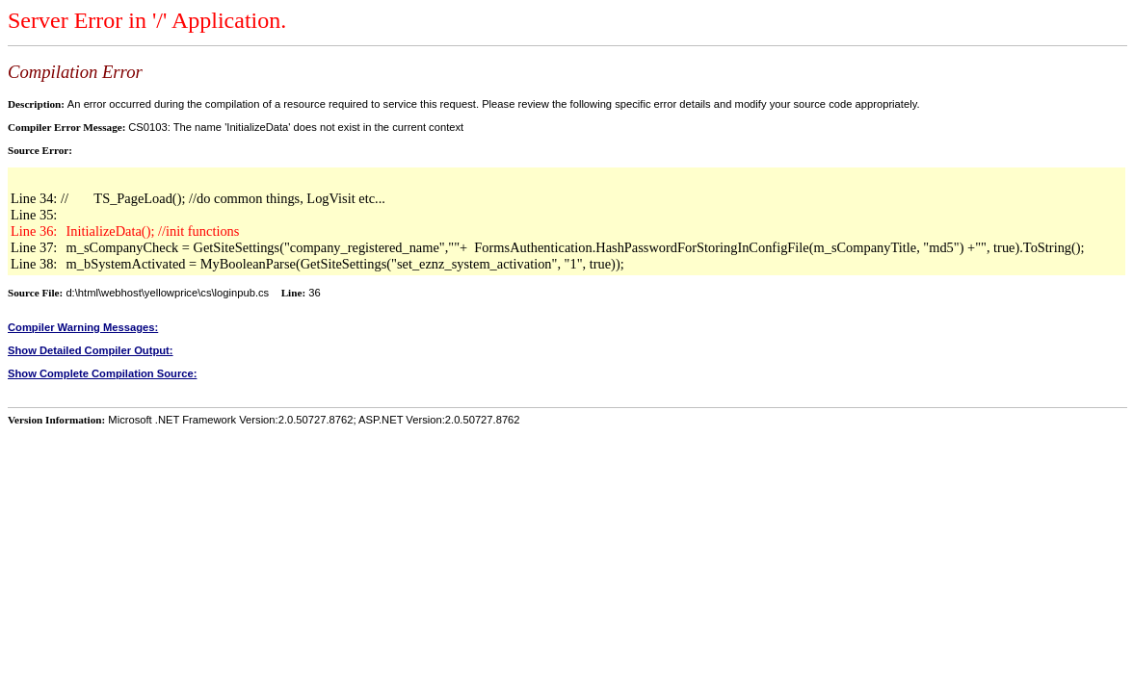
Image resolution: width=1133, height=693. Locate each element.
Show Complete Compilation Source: (102, 373)
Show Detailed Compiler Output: (90, 350)
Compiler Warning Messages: (83, 327)
